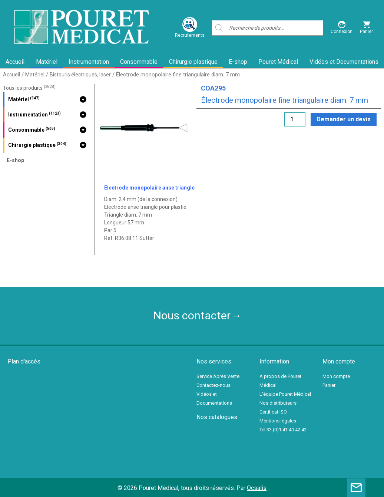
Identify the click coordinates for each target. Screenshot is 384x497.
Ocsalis (257, 487)
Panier (328, 385)
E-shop (238, 61)
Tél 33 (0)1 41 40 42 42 (283, 429)
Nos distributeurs (278, 403)
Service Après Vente (217, 376)
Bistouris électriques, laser (80, 75)
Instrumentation (89, 61)
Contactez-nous (213, 385)
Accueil (15, 61)
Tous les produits (29, 88)
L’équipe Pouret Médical (285, 394)
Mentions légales (277, 421)
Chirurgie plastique (193, 61)
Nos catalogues (216, 417)
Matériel (46, 61)
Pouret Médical (278, 61)
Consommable (139, 61)
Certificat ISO (273, 412)
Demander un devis (344, 119)
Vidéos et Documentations (343, 61)
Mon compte (336, 376)
